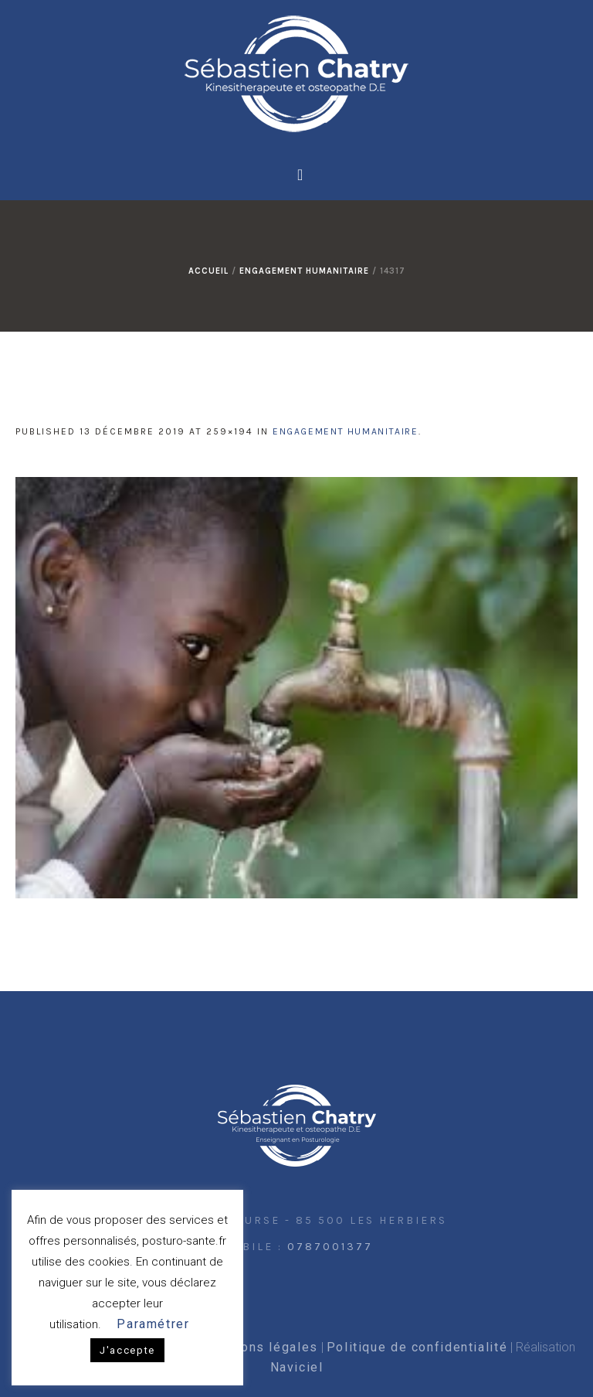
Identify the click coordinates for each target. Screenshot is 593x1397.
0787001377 (330, 1246)
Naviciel (297, 1367)
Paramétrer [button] (153, 1324)
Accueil (208, 271)
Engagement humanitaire (304, 271)
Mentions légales (261, 1347)
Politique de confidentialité (417, 1347)
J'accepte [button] (127, 1350)
